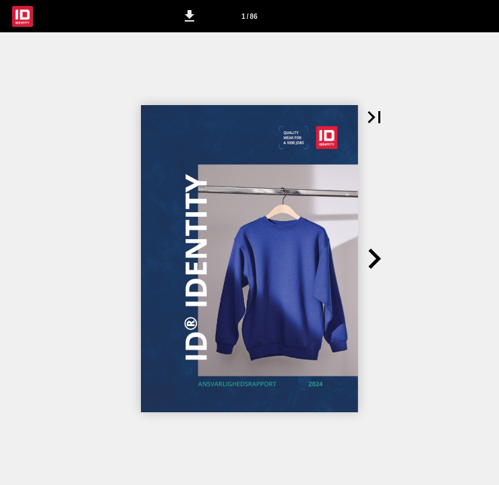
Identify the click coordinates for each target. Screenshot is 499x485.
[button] (189, 16)
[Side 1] (249, 16)
